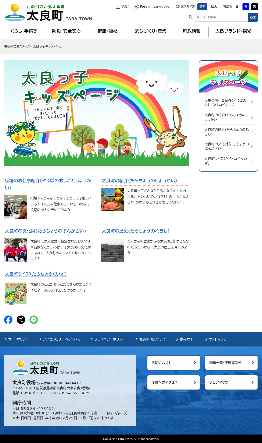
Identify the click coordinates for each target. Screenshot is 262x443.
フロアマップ (218, 382)
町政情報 (192, 31)
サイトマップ (218, 339)
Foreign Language (154, 6)
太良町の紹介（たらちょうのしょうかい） (226, 117)
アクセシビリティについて (61, 339)
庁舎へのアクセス (165, 382)
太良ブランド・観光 (233, 31)
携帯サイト (187, 339)
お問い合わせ (162, 362)
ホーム (25, 46)
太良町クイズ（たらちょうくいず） (226, 161)
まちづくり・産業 (150, 31)
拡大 (214, 6)
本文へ (125, 6)
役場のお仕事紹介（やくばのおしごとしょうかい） (225, 103)
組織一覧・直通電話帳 (225, 362)
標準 (202, 6)
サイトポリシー (18, 339)
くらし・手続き (23, 31)
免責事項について (152, 339)
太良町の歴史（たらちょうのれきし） (227, 132)
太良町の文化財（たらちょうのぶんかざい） (227, 146)
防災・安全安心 (66, 31)
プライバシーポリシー (110, 339)
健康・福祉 (107, 31)
